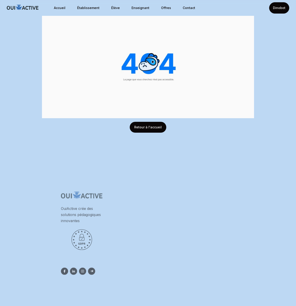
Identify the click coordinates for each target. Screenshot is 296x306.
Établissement (88, 8)
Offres (166, 8)
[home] (23, 8)
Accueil (59, 8)
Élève (115, 8)
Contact (189, 8)
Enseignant (140, 8)
